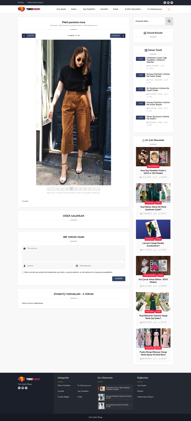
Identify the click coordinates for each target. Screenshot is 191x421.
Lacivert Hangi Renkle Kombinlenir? (153, 244)
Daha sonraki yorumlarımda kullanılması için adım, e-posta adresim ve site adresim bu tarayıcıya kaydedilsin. (68, 272)
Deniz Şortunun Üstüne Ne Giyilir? (158, 118)
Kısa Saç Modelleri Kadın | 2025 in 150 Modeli (153, 172)
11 (71, 188)
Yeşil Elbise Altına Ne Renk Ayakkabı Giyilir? (153, 208)
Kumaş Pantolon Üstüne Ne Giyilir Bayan (158, 103)
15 (89, 188)
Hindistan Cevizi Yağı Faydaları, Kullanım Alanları (157, 60)
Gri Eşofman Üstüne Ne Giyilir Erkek (158, 89)
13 (80, 188)
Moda (160, 94)
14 (85, 188)
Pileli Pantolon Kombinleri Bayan (70, 25)
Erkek (151, 80)
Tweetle (25, 201)
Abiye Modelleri (150, 275)
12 (76, 188)
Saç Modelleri (154, 66)
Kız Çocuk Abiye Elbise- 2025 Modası (153, 281)
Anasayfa (53, 25)
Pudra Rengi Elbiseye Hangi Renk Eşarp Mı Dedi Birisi (153, 353)
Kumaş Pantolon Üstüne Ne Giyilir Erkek (158, 75)
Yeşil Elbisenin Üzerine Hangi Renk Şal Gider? (153, 317)
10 (67, 188)
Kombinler (159, 80)
